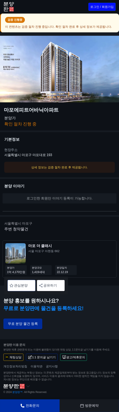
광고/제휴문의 (73, 357)
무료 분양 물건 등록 (23, 323)
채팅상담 (13, 357)
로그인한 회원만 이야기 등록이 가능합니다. (59, 198)
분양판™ (17, 392)
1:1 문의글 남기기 (42, 357)
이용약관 (36, 366)
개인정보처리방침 (15, 366)
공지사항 (52, 366)
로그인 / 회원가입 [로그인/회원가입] (102, 6)
